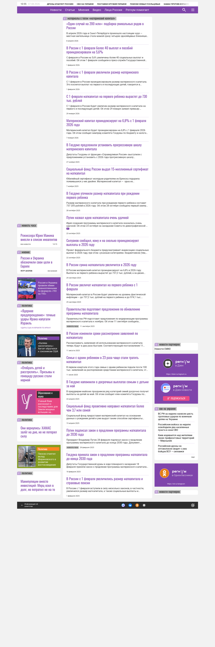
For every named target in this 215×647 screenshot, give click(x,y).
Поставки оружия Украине (112, 4)
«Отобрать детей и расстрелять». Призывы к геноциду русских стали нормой (38, 495)
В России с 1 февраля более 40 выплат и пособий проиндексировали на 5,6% (99, 49)
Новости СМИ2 (163, 470)
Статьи (79, 10)
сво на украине (167, 531)
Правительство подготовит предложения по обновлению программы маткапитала (103, 392)
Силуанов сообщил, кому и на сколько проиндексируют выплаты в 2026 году (102, 303)
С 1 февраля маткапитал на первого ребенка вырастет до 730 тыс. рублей (106, 118)
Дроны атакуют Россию (60, 4)
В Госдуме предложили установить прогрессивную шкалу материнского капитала (103, 167)
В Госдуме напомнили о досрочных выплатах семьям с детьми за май (107, 485)
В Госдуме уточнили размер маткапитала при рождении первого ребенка (102, 235)
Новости (65, 10)
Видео (106, 10)
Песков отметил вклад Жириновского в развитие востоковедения (47, 581)
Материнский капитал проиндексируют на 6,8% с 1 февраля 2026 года (106, 142)
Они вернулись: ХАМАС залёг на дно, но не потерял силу (39, 554)
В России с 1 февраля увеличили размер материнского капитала (102, 74)
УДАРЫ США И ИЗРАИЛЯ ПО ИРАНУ (36, 450)
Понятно (186, 626)
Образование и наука (45, 516)
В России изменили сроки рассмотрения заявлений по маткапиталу (102, 416)
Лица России (122, 10)
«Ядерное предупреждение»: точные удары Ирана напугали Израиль (38, 439)
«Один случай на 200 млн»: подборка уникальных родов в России (105, 25)
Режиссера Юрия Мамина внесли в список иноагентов (39, 359)
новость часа (29, 347)
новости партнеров (169, 466)
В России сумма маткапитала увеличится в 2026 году (101, 325)
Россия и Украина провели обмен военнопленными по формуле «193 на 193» (47, 410)
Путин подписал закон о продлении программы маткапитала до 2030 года (106, 533)
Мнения (92, 10)
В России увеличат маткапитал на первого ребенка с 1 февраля (102, 347)
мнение (26, 374)
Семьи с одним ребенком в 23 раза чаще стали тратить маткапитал (102, 440)
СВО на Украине (85, 4)
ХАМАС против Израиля (176, 4)
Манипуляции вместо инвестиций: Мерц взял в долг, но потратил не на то (38, 607)
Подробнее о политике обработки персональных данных (149, 626)
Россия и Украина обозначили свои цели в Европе (36, 384)
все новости (26, 366)
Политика (42, 460)
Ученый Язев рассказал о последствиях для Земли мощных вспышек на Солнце (48, 528)
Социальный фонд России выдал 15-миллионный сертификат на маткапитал (107, 211)
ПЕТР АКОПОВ (26, 393)
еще (193, 579)
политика (27, 427)
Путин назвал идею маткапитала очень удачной (97, 258)
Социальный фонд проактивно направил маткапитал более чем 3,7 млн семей (105, 509)
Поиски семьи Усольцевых (145, 4)
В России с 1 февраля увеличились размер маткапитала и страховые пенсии (104, 602)
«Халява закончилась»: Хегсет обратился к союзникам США (48, 469)
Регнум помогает (146, 10)
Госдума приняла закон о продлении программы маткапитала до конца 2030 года (106, 578)
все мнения (52, 393)
